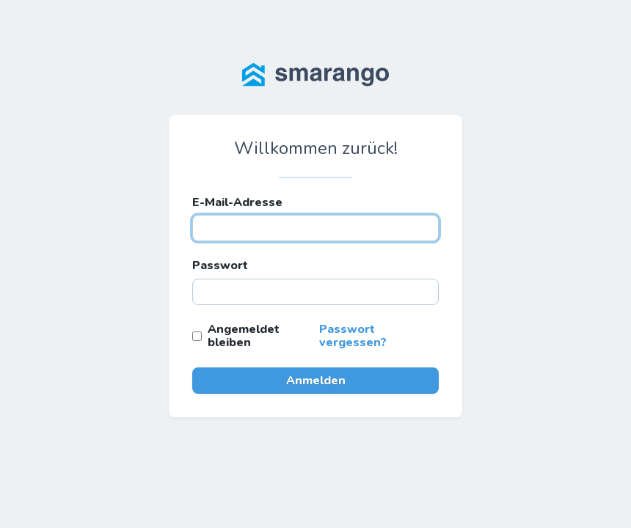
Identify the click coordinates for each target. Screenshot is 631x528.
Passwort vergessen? (353, 336)
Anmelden (316, 381)
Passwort (220, 265)
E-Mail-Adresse (237, 202)
